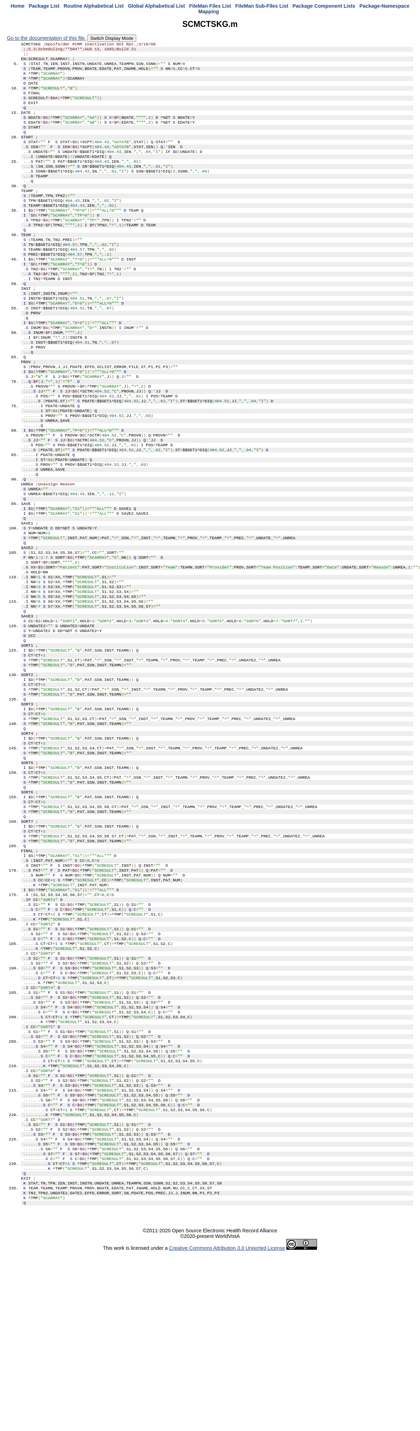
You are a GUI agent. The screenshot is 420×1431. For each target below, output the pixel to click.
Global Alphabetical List (156, 6)
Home (17, 6)
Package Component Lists (324, 6)
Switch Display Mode (111, 38)
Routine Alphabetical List (94, 6)
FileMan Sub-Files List (261, 6)
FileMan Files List (210, 6)
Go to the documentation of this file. (46, 38)
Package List (44, 6)
